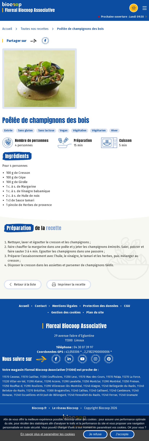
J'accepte (122, 434)
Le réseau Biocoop (65, 408)
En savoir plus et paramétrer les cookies (47, 434)
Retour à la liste (23, 284)
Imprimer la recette (68, 284)
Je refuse (95, 434)
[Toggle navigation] (145, 9)
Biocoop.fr (39, 408)
